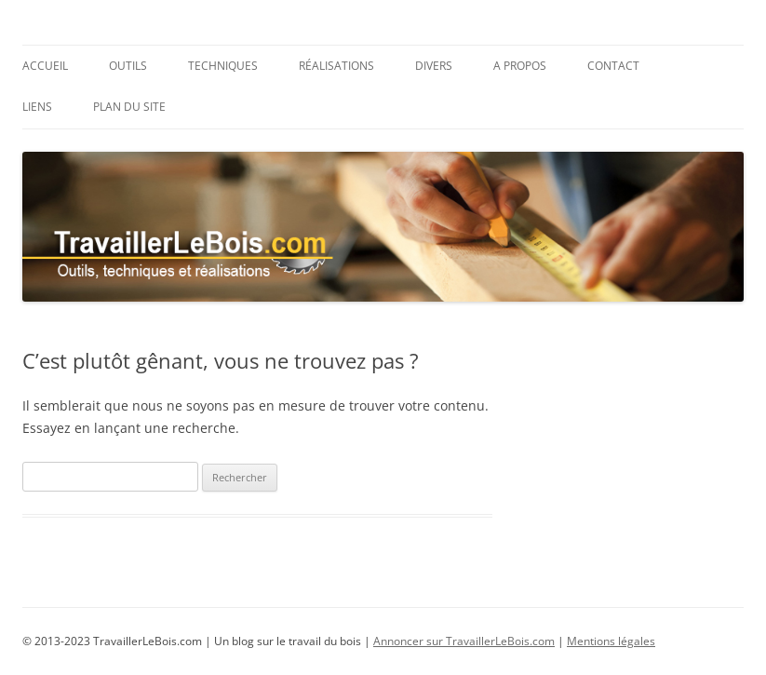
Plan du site (129, 107)
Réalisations (336, 66)
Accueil (45, 66)
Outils (128, 66)
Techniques (223, 66)
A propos (519, 66)
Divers (433, 66)
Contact (613, 66)
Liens (37, 107)
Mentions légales (611, 641)
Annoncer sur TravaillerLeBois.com (464, 641)
